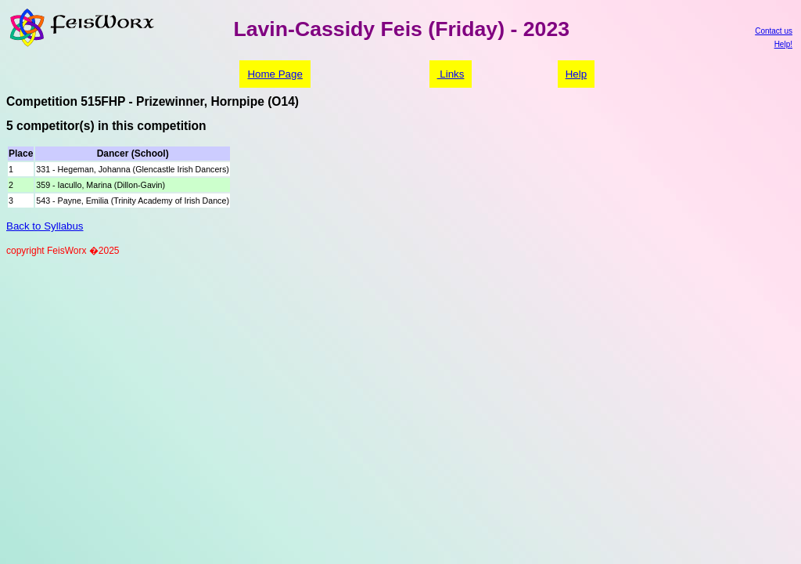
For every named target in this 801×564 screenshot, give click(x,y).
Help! (783, 44)
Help (576, 74)
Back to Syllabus (45, 226)
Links (451, 74)
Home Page (274, 74)
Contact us (773, 31)
